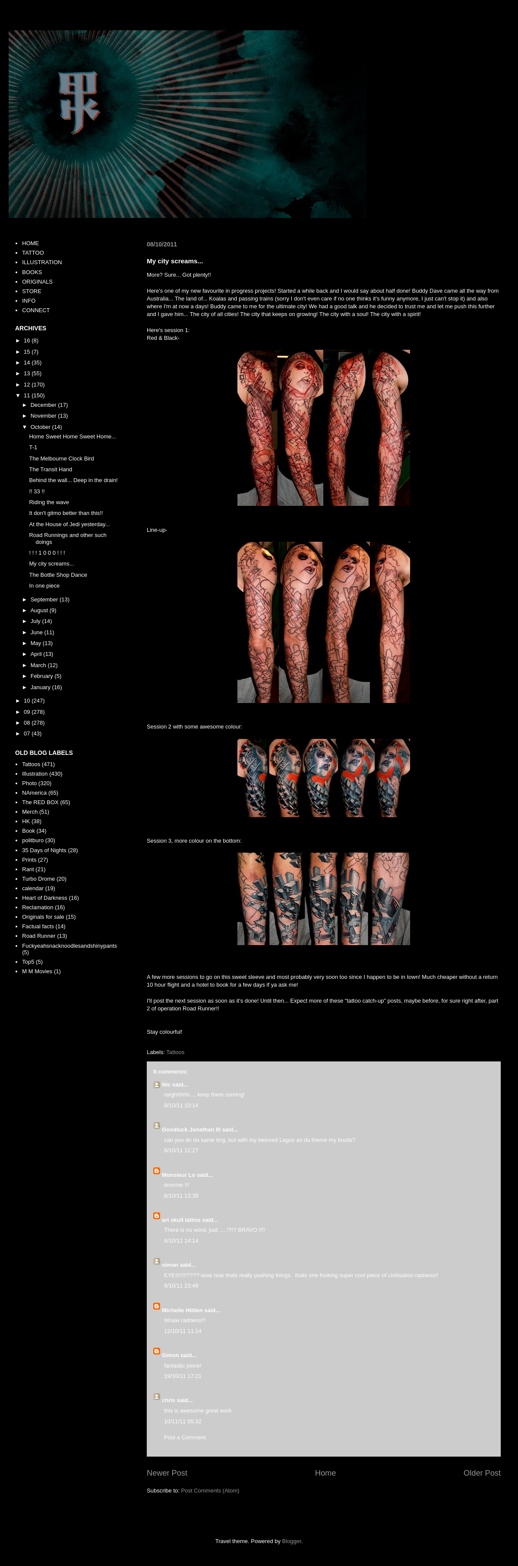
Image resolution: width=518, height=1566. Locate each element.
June (37, 632)
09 (28, 712)
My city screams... (51, 563)
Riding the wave (49, 502)
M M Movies (37, 971)
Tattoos (175, 1052)
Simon (170, 1355)
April (37, 654)
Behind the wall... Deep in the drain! (73, 480)
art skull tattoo (181, 1220)
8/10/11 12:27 (181, 1150)
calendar (33, 888)
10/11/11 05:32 (183, 1421)
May (37, 643)
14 (28, 362)
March (39, 665)
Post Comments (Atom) (210, 1490)
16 (28, 340)
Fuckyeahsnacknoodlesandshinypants (69, 946)
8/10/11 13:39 (181, 1195)
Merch (30, 812)
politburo (33, 840)
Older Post (482, 1473)
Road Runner (38, 936)
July (36, 621)
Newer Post (167, 1473)
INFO (28, 300)
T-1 (33, 447)
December (44, 405)
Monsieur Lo (178, 1175)
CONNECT (36, 310)
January (41, 687)
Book (28, 831)
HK (26, 821)
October (41, 427)
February (43, 676)
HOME (30, 243)
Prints (29, 860)
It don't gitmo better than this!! (66, 513)
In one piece (44, 585)
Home (325, 1473)
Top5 (28, 962)
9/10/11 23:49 (181, 1285)
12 (28, 384)
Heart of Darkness (44, 898)
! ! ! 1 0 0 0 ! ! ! (47, 553)
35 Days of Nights (44, 850)
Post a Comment (185, 1437)
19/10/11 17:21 (183, 1376)
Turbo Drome (38, 879)
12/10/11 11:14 (183, 1331)
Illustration (34, 773)
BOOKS (32, 272)
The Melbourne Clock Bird (61, 458)
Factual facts (38, 926)
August (40, 610)
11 (28, 395)
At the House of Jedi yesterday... (69, 524)
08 (28, 722)
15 (28, 351)
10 (28, 700)
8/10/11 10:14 (181, 1105)
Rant (28, 869)
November (44, 415)
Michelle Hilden (182, 1310)
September (45, 599)
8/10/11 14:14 (181, 1240)
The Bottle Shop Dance (58, 575)
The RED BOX (40, 802)
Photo (29, 783)
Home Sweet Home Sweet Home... (72, 436)
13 (28, 373)
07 (28, 733)
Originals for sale (43, 917)
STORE (31, 291)
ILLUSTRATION (42, 262)
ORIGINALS (37, 281)
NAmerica (34, 792)
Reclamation (37, 907)
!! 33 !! (36, 491)
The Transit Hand (50, 469)
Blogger (291, 1541)
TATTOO (33, 252)
